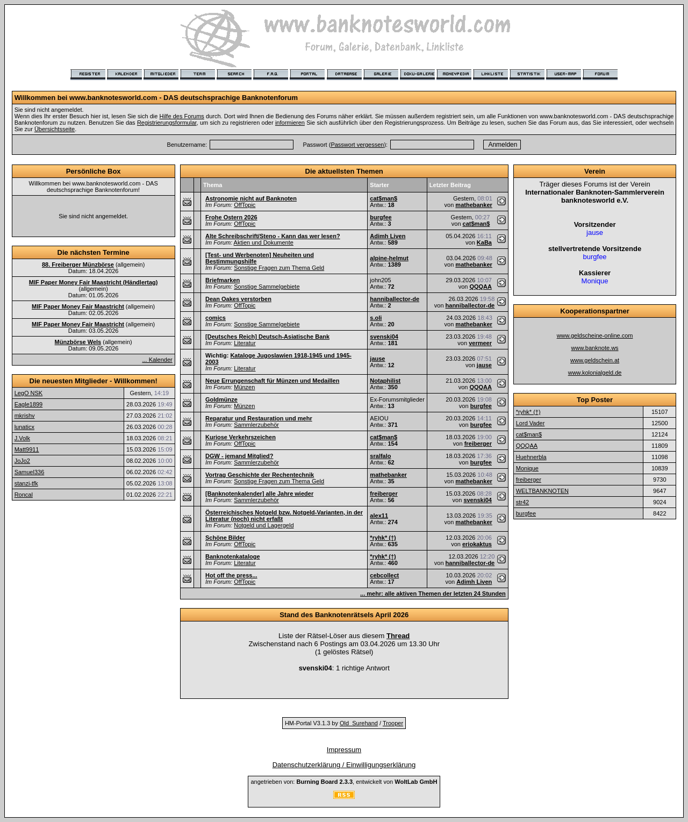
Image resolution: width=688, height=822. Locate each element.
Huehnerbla (531, 457)
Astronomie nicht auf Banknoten (251, 198)
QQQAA (480, 286)
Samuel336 (30, 472)
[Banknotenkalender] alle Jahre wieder (259, 493)
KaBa (484, 242)
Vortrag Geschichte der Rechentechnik (259, 474)
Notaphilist (385, 380)
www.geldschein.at (594, 360)
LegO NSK (29, 393)
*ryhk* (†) (383, 537)
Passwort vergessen (357, 144)
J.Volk (22, 438)
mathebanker (473, 205)
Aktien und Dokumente (263, 242)
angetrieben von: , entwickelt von (343, 781)
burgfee (380, 217)
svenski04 (384, 336)
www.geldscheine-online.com (595, 335)
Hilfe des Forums (182, 116)
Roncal (24, 494)
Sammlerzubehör (256, 424)
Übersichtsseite (54, 129)
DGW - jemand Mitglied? (239, 456)
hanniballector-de (394, 299)
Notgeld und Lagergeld (263, 525)
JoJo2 (22, 461)
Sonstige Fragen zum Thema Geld (279, 268)
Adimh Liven (387, 236)
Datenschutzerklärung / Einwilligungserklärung (344, 765)
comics (215, 317)
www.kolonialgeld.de (595, 372)
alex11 (379, 515)
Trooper (393, 723)
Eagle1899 (29, 404)
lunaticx (24, 427)
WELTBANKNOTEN (542, 491)
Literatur (244, 343)
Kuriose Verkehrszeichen (240, 437)
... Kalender (157, 359)
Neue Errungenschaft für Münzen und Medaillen (272, 380)
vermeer (480, 343)
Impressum (344, 750)
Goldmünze (221, 399)
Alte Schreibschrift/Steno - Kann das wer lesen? (272, 236)
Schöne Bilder (225, 537)
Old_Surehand (359, 723)
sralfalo (380, 456)
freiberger (478, 443)
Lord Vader (530, 423)
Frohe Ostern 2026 (231, 217)
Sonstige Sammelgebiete (266, 286)
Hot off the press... (231, 575)
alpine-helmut (389, 258)
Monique (527, 468)
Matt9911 (27, 449)
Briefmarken (222, 280)
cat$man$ (383, 198)
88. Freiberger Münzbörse (78, 264)
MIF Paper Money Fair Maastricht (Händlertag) (93, 282)
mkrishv (25, 415)
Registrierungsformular (167, 122)
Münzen (244, 387)
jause (377, 358)
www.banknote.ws (595, 348)
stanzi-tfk (26, 483)
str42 (522, 502)
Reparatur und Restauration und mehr (258, 418)
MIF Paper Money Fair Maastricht (78, 306)
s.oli (376, 317)
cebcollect (384, 575)
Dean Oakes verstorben (238, 299)
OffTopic (244, 205)
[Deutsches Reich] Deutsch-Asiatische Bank (267, 336)
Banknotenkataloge (232, 556)
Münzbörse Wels (78, 342)
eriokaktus (477, 544)
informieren (290, 122)
